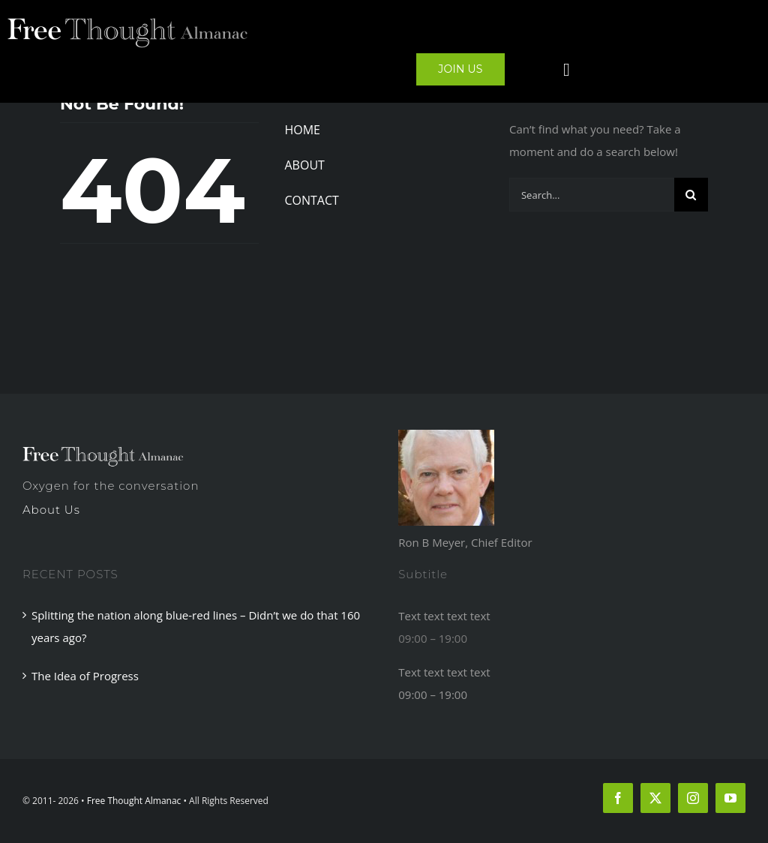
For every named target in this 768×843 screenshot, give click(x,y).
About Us (51, 509)
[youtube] (731, 798)
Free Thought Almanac (134, 800)
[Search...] (591, 195)
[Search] (691, 195)
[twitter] (655, 798)
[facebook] (618, 798)
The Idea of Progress (85, 675)
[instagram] (693, 798)
